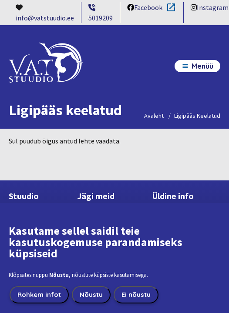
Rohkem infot (39, 299)
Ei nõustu (136, 299)
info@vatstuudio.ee (45, 17)
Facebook (144, 8)
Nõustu (91, 299)
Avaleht (154, 116)
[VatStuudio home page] (46, 70)
